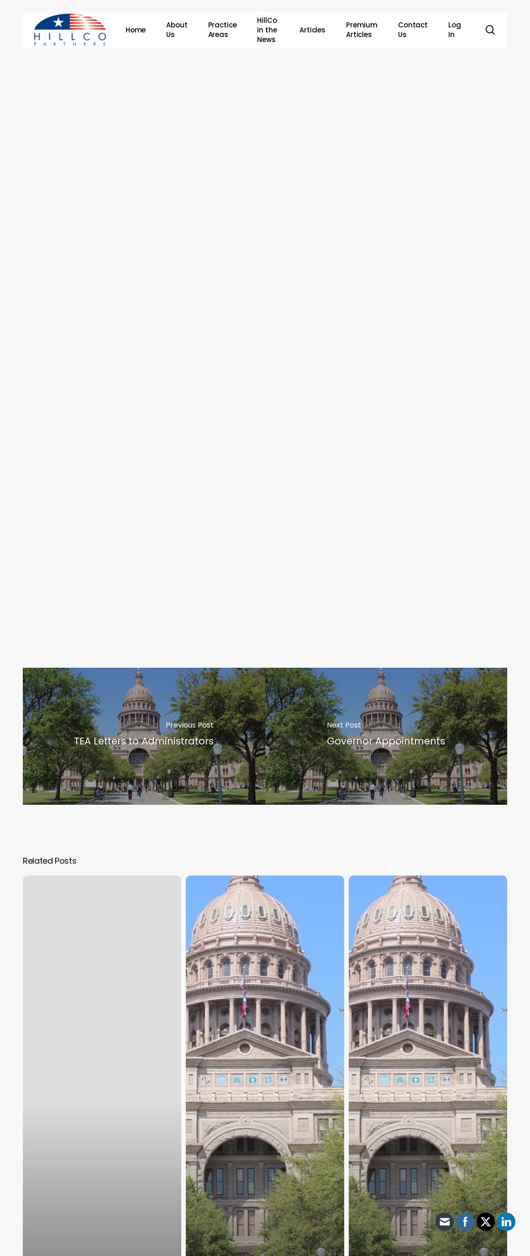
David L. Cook (79, 522)
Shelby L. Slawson (88, 563)
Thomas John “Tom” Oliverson (113, 549)
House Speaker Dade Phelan (377, 481)
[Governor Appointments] (386, 736)
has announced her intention (307, 467)
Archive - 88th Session (262, 86)
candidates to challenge (233, 481)
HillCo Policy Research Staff (280, 138)
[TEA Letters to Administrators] (144, 736)
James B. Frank (82, 536)
